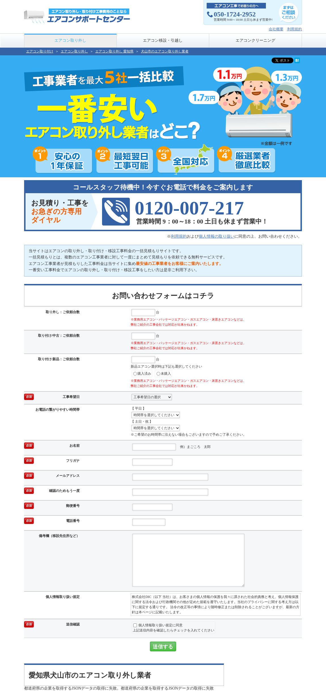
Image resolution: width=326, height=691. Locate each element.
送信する (163, 646)
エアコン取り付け (39, 51)
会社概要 (276, 29)
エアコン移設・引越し (163, 40)
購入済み (142, 374)
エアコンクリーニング (255, 40)
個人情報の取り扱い (216, 236)
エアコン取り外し (70, 40)
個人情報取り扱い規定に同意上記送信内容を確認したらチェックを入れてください (173, 627)
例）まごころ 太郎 (171, 447)
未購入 (163, 374)
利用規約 (294, 29)
